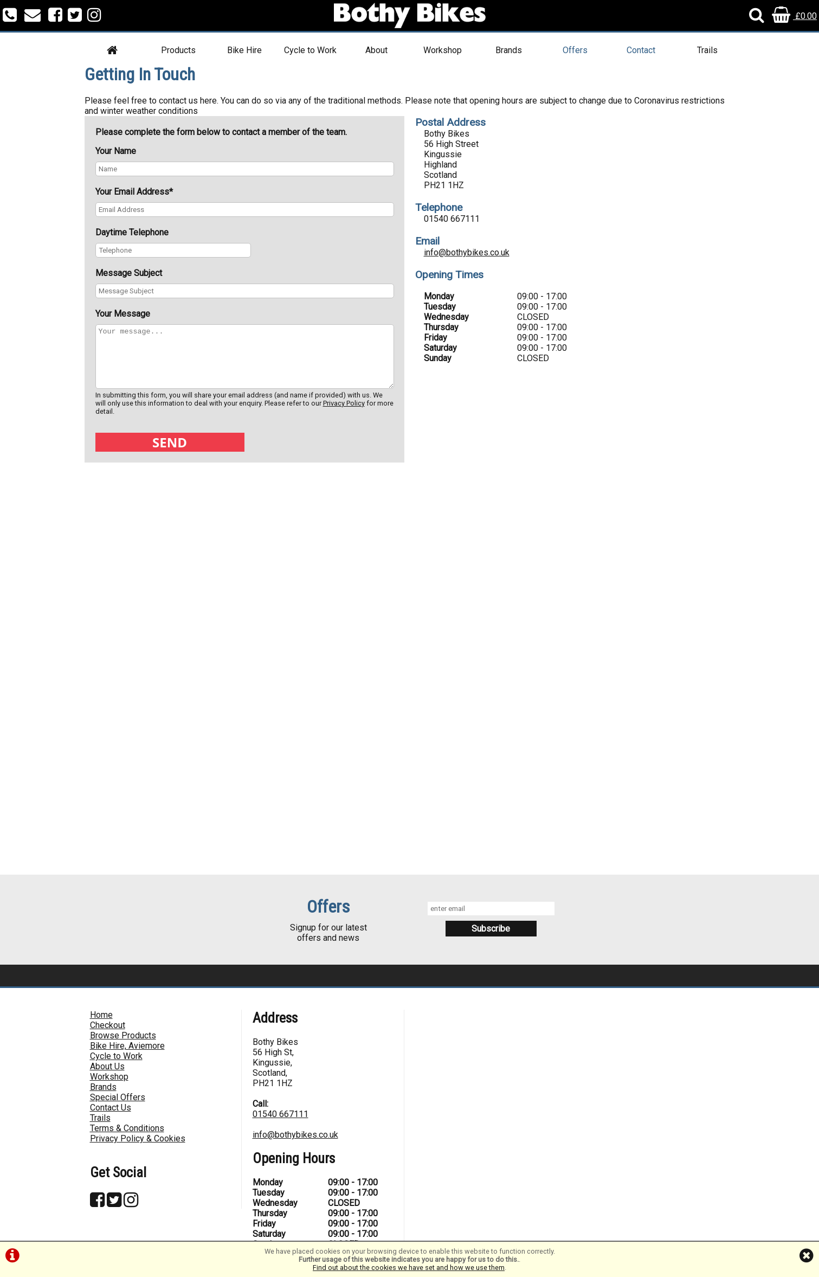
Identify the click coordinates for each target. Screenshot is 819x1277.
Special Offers (117, 1097)
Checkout (107, 1025)
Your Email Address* (134, 192)
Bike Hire (244, 50)
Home (101, 1015)
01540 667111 (280, 1114)
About (376, 50)
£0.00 (794, 16)
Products (178, 50)
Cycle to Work (310, 50)
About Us (107, 1066)
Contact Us (110, 1107)
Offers (575, 50)
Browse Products (123, 1035)
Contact (641, 50)
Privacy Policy (344, 403)
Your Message (122, 314)
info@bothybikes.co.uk (467, 252)
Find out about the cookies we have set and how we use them (409, 1267)
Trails (707, 50)
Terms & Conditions (127, 1128)
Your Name (115, 151)
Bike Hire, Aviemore (127, 1046)
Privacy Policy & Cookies (137, 1138)
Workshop (442, 50)
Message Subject (128, 273)
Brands (508, 50)
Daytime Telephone (132, 232)
